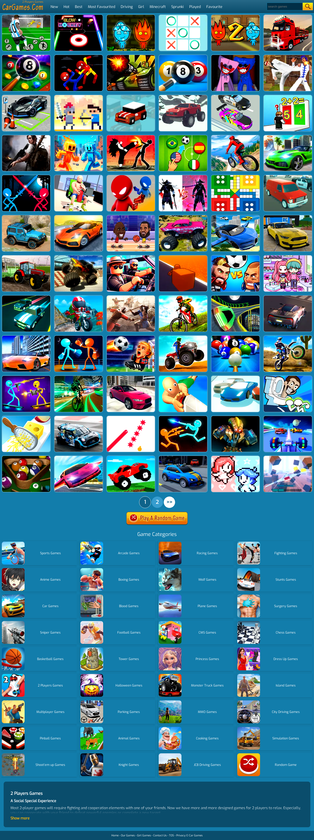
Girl (141, 6)
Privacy (180, 835)
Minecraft (158, 6)
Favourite (214, 6)
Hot (66, 6)
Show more (20, 818)
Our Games (128, 835)
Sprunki (177, 6)
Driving (127, 6)
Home (115, 835)
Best (78, 6)
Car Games (196, 835)
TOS (171, 835)
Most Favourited (101, 6)
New (54, 6)
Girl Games (144, 835)
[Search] (284, 6)
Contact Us (160, 835)
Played (195, 6)
